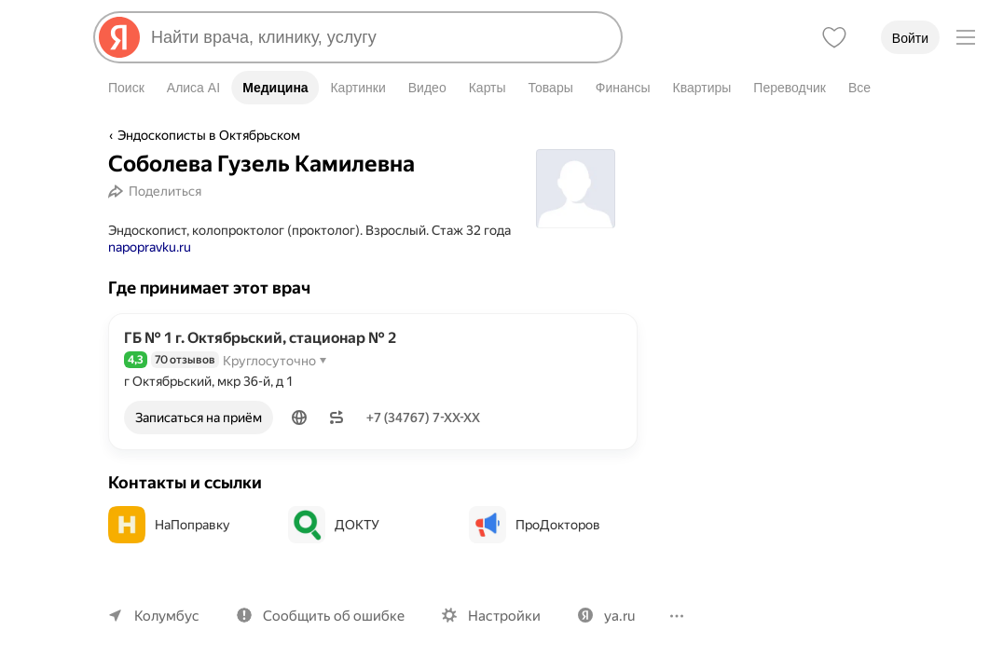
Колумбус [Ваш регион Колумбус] (165, 615)
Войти (910, 38)
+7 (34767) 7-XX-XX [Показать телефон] (427, 417)
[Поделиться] (157, 191)
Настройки (495, 615)
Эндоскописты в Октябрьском (207, 135)
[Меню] (965, 37)
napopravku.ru (150, 247)
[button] (301, 417)
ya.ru (609, 615)
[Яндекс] (119, 37)
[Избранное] (834, 37)
